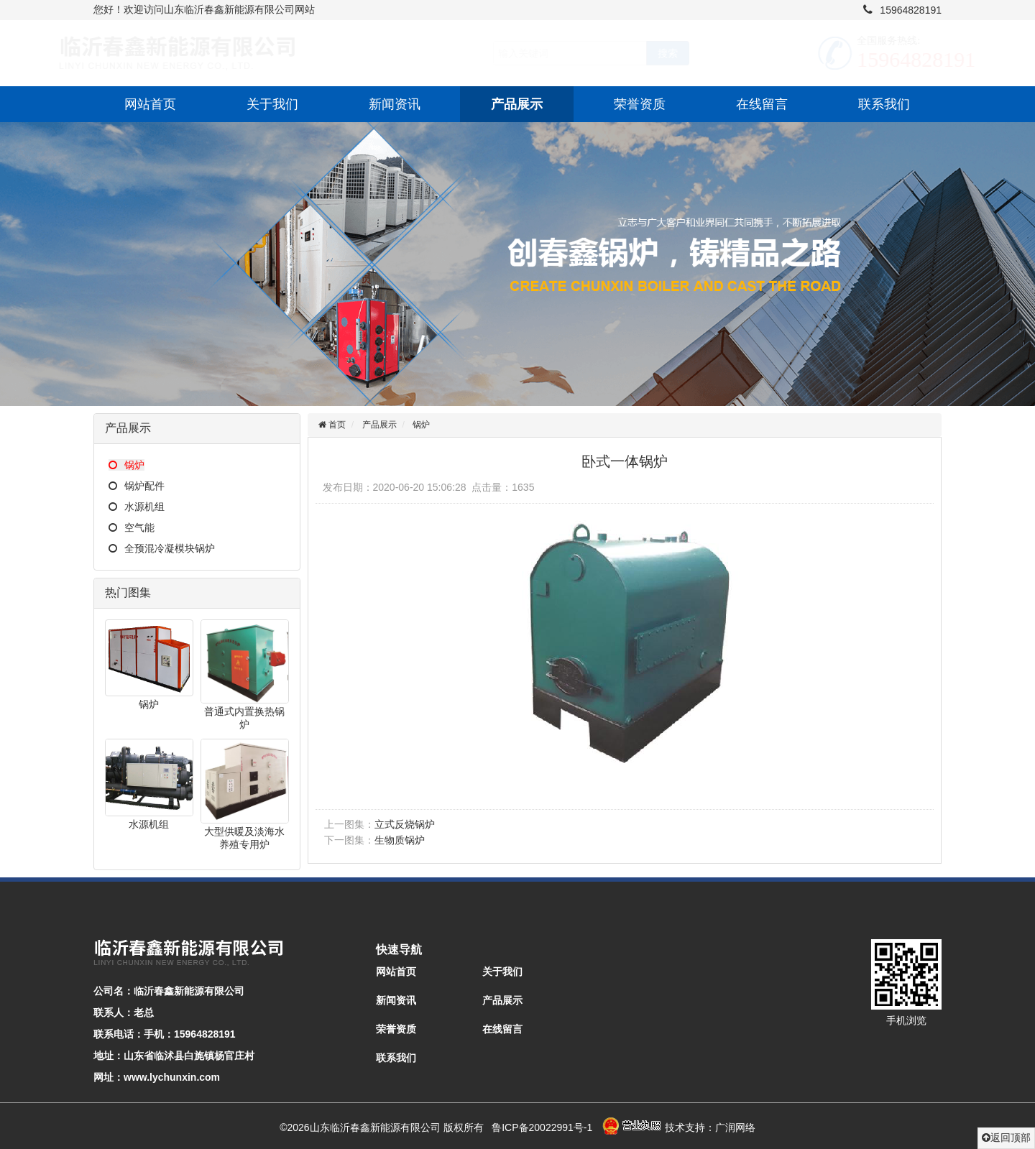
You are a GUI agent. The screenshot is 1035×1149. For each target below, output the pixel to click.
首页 (336, 425)
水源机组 (137, 506)
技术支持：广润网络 (710, 1127)
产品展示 (517, 104)
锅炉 (126, 465)
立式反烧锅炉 (404, 824)
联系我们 (884, 104)
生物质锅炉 (399, 840)
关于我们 (272, 104)
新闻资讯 (394, 104)
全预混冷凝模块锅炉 (162, 548)
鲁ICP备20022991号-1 (542, 1127)
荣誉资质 (640, 104)
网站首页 (150, 104)
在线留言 (762, 104)
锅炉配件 (137, 486)
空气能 (132, 527)
